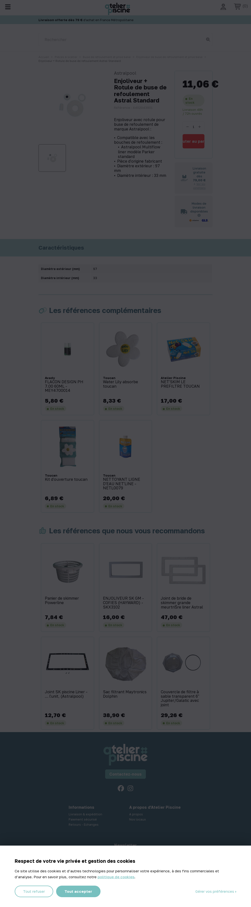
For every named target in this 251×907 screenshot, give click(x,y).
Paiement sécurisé (83, 819)
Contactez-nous (125, 774)
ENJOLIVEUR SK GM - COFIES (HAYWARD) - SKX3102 (123, 602)
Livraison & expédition (85, 814)
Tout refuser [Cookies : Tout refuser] (34, 891)
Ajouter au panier (193, 141)
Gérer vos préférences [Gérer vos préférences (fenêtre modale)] (215, 891)
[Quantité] (193, 126)
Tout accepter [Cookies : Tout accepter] (78, 891)
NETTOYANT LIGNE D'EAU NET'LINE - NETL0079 (121, 483)
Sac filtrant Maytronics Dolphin (125, 694)
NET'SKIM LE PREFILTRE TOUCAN (180, 384)
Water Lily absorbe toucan (120, 384)
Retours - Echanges (84, 824)
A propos (136, 814)
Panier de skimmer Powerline (62, 600)
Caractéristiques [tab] (61, 247)
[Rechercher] (125, 39)
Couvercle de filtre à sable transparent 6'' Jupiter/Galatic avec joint (180, 698)
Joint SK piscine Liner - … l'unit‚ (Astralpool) (66, 694)
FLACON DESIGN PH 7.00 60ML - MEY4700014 (64, 386)
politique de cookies (116, 877)
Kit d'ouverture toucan (66, 479)
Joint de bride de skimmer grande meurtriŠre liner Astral (182, 602)
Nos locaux (137, 819)
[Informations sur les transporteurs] (199, 215)
